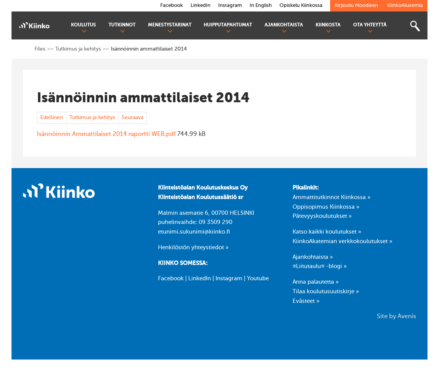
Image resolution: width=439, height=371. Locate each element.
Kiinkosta (328, 28)
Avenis (407, 317)
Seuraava (132, 117)
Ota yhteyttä (369, 28)
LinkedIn (199, 279)
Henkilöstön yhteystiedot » (193, 248)
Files (40, 49)
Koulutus (83, 28)
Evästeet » (306, 301)
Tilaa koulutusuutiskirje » (326, 292)
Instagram (228, 279)
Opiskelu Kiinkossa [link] (301, 5)
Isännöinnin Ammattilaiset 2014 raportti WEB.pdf (106, 134)
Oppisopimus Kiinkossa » (326, 207)
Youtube (258, 279)
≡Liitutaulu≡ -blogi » (320, 266)
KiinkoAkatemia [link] (405, 5)
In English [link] (261, 5)
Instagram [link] (230, 5)
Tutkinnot (122, 28)
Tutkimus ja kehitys (78, 49)
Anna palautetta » (316, 282)
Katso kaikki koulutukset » (327, 232)
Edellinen (51, 117)
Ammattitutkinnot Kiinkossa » (331, 197)
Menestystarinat (169, 28)
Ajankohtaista (284, 28)
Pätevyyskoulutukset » (322, 216)
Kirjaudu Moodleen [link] (356, 5)
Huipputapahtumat (228, 28)
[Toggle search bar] (415, 26)
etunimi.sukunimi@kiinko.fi (194, 232)
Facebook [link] (171, 5)
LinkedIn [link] (200, 5)
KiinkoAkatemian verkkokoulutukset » (342, 242)
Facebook (171, 279)
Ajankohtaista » (313, 257)
